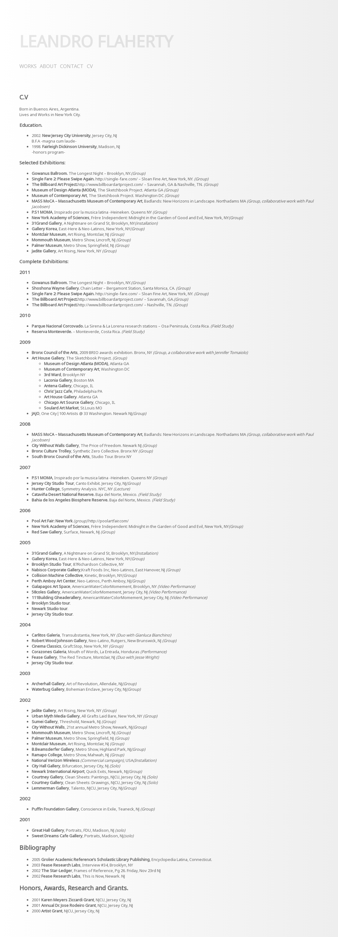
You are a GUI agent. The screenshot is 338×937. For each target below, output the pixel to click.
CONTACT (71, 66)
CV (90, 66)
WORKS (28, 66)
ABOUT (48, 66)
